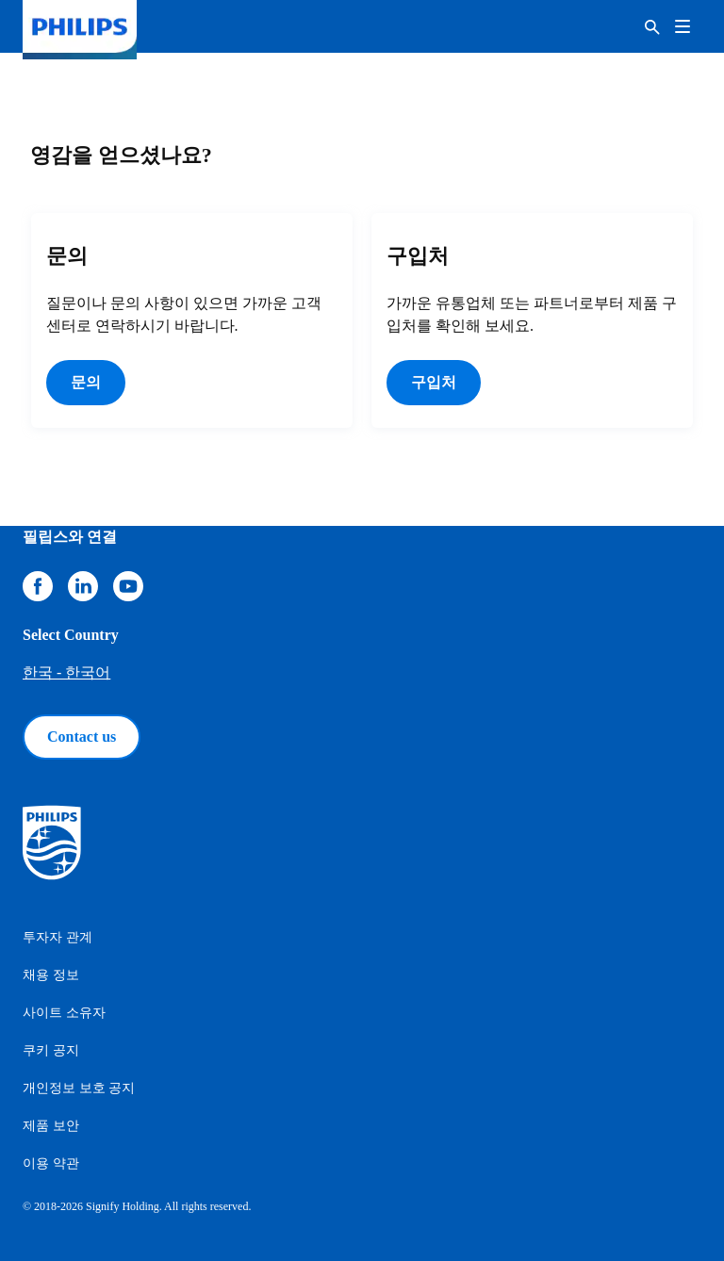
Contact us (81, 737)
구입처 (433, 382)
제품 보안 (51, 1126)
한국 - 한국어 (66, 672)
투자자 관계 (57, 937)
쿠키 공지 (51, 1050)
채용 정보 (51, 975)
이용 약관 (51, 1163)
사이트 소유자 (64, 1013)
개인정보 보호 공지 (79, 1088)
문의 (86, 382)
